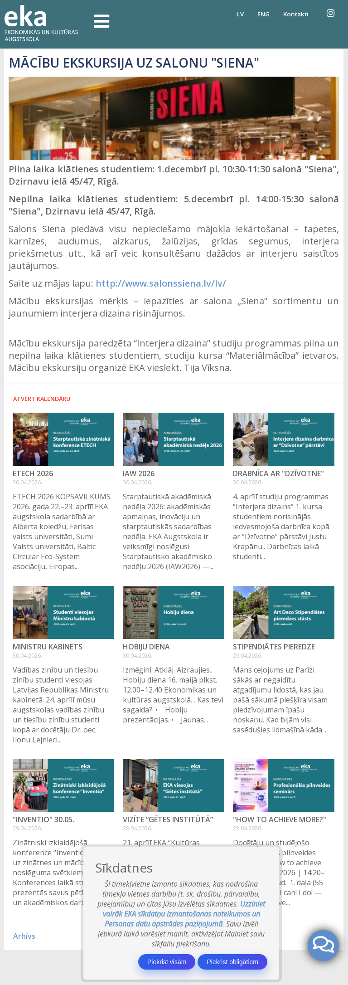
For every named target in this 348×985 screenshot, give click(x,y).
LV (240, 14)
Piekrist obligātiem (232, 961)
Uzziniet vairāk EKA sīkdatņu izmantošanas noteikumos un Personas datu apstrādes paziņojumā (184, 914)
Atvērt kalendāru (42, 399)
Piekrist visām (166, 961)
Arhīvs (24, 936)
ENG (263, 14)
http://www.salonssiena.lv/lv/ (161, 283)
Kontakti (296, 14)
